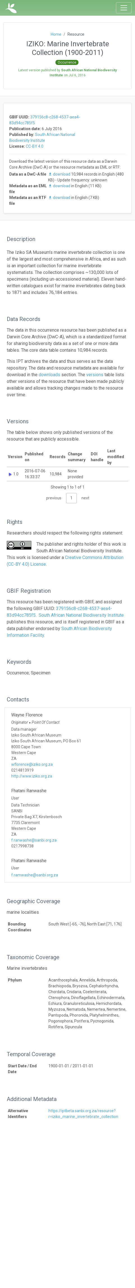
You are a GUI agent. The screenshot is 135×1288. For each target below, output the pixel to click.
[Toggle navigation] (124, 7)
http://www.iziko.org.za (31, 776)
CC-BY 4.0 (34, 146)
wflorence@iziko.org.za (32, 764)
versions (94, 374)
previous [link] (53, 498)
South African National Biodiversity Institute (81, 615)
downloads (49, 374)
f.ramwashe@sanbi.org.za (34, 875)
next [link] (85, 498)
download (59, 174)
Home (56, 34)
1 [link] (71, 498)
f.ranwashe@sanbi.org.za (34, 840)
